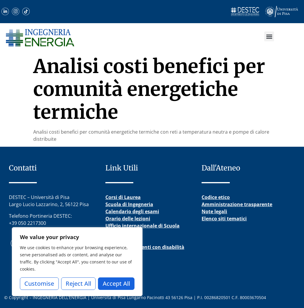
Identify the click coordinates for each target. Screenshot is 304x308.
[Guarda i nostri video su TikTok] (26, 11)
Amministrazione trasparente (237, 204)
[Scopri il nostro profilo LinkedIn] (5, 11)
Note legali (214, 211)
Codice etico (216, 197)
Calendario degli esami (132, 211)
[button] (269, 36)
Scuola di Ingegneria (129, 204)
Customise (39, 283)
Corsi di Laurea (123, 197)
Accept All (116, 283)
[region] (77, 261)
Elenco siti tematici (224, 218)
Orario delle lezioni (127, 218)
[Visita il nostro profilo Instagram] (15, 11)
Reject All (78, 283)
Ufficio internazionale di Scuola (142, 225)
